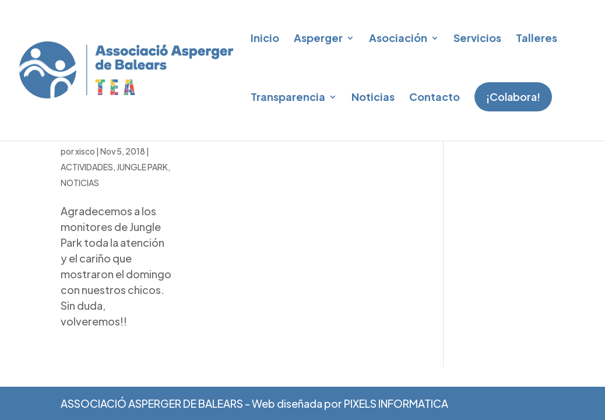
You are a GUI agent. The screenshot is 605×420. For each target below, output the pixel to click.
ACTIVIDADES (87, 220)
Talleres (536, 37)
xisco (85, 204)
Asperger (318, 37)
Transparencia (288, 96)
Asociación (398, 37)
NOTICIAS (80, 235)
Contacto (434, 96)
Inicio (265, 37)
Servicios (477, 37)
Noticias (373, 96)
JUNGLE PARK (142, 220)
